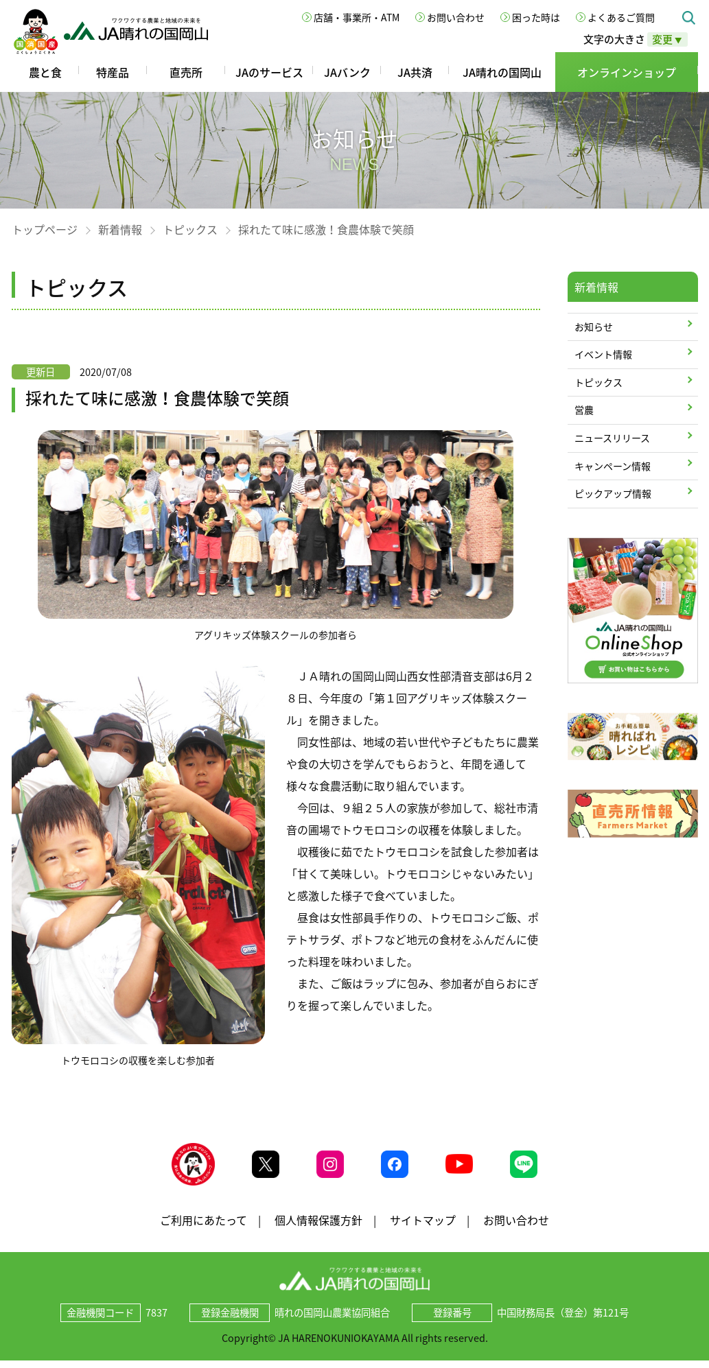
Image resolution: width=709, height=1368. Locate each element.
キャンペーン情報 (612, 466)
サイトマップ (423, 1226)
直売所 (186, 72)
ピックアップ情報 (612, 493)
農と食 (45, 72)
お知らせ (593, 326)
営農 (584, 409)
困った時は (536, 17)
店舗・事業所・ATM (356, 17)
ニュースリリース (612, 438)
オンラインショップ (626, 72)
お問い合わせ (456, 17)
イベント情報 (603, 354)
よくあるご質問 (621, 17)
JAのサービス (269, 72)
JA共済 (414, 72)
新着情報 (120, 229)
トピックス (190, 229)
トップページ (45, 229)
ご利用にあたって (203, 1226)
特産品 (112, 72)
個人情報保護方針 (318, 1226)
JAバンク (347, 72)
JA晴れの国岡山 (502, 72)
